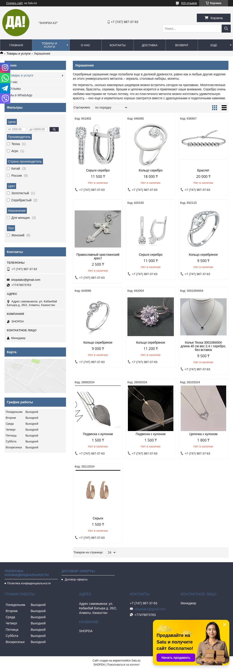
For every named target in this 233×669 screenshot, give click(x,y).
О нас (85, 45)
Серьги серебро (98, 170)
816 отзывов (189, 3)
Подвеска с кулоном (98, 434)
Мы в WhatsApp (20, 95)
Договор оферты (76, 579)
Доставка (150, 45)
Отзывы (15, 88)
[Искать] (226, 29)
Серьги (98, 518)
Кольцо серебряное (203, 254)
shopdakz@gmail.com (25, 279)
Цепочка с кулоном (203, 434)
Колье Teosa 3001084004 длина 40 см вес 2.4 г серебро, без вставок (203, 346)
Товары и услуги (49, 45)
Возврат (181, 45)
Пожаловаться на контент (123, 664)
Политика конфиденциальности (29, 583)
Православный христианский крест (97, 256)
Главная (16, 45)
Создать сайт (14, 3)
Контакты (118, 45)
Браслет (203, 170)
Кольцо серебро (150, 170)
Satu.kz (135, 660)
